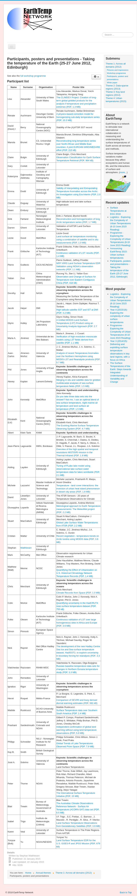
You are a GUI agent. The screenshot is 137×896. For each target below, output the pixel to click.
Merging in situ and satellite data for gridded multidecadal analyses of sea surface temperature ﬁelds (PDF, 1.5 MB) (78, 383)
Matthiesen (26, 547)
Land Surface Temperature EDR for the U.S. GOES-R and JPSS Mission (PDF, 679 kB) (78, 843)
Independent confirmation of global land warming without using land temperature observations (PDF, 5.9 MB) (76, 730)
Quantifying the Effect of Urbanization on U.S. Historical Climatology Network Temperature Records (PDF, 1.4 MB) (76, 573)
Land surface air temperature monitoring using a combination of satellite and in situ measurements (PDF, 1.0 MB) (77, 239)
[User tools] (96, 76)
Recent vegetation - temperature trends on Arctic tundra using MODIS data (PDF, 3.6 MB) (77, 539)
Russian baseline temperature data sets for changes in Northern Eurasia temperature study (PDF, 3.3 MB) (78, 669)
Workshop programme (116, 73)
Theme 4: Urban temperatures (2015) (116, 100)
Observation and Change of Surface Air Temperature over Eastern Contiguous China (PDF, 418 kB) (76, 279)
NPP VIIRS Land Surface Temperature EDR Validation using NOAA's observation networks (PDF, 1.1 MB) (78, 266)
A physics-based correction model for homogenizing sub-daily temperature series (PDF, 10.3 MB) (78, 117)
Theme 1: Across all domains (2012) (116, 65)
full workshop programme (33, 76)
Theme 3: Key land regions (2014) (115, 93)
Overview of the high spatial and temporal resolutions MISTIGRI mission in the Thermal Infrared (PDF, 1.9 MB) (77, 452)
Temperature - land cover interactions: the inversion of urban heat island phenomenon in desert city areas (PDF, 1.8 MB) (78, 488)
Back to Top (126, 892)
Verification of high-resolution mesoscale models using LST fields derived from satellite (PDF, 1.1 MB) (76, 339)
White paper (112, 83)
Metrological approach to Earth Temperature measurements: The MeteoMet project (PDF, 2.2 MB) (78, 509)
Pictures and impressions (117, 70)
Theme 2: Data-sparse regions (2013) (117, 87)
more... (123, 172)
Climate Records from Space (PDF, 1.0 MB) (78, 592)
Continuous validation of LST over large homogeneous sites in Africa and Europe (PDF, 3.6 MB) (76, 622)
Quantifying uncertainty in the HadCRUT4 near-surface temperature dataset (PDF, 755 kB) (77, 606)
